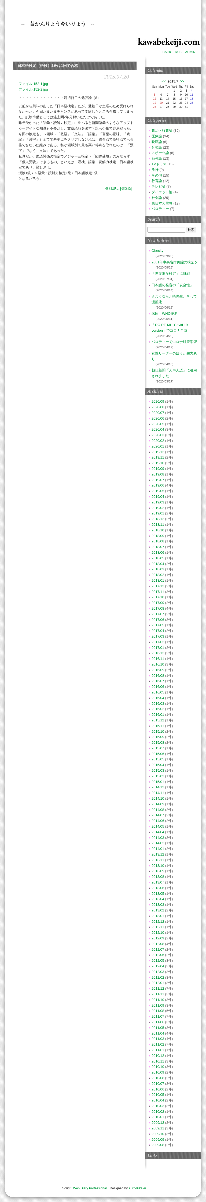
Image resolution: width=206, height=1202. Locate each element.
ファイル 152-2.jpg (33, 89)
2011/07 (158, 1016)
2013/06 (158, 888)
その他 (157, 175)
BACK (167, 52)
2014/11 (158, 793)
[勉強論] (126, 189)
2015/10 (158, 731)
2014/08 (158, 810)
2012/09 (158, 938)
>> (182, 81)
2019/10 (158, 463)
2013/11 (158, 860)
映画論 (157, 142)
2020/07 (158, 413)
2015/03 (158, 770)
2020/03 (158, 435)
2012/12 (158, 922)
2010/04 (158, 1100)
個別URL (112, 189)
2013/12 (158, 854)
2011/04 (158, 1033)
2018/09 (158, 536)
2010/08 (158, 1078)
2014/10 (158, 798)
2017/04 (158, 631)
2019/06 (158, 485)
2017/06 (158, 620)
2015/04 (158, 765)
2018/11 (158, 525)
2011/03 (158, 1039)
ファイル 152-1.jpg (33, 84)
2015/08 (158, 742)
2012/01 (158, 983)
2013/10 (158, 866)
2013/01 (158, 916)
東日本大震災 (162, 203)
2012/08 (158, 944)
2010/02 (158, 1112)
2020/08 (158, 407)
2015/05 (158, 759)
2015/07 (158, 748)
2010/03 (158, 1106)
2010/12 (158, 1056)
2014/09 (158, 804)
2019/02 (158, 508)
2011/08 (158, 1011)
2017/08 (158, 608)
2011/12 (158, 988)
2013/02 (158, 910)
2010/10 (158, 1067)
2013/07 (158, 882)
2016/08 (158, 676)
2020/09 (158, 401)
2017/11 (158, 592)
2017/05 (158, 625)
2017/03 (158, 636)
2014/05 (158, 826)
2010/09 (158, 1072)
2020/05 (158, 424)
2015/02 (158, 776)
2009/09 (158, 1139)
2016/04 (158, 698)
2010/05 (158, 1095)
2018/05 (158, 558)
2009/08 (158, 1145)
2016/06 (158, 687)
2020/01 (158, 446)
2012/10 (158, 933)
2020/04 (158, 429)
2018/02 (158, 575)
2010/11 (158, 1061)
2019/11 (158, 457)
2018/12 (158, 519)
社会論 (157, 198)
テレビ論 (158, 186)
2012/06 (158, 955)
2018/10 (158, 530)
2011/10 (158, 1000)
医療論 (157, 136)
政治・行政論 (162, 130)
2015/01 (158, 782)
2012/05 (158, 960)
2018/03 (158, 569)
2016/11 (158, 659)
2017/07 (158, 614)
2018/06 (158, 552)
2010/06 (158, 1089)
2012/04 (158, 966)
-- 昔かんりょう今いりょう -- (57, 24)
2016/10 (158, 664)
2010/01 (158, 1117)
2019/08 (158, 474)
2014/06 (158, 821)
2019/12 (158, 452)
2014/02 (158, 843)
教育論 (157, 181)
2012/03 (158, 972)
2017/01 (158, 648)
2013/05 (158, 894)
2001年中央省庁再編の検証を (175, 262)
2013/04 (158, 899)
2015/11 (158, 726)
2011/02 (158, 1044)
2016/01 (158, 715)
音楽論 (157, 147)
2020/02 (158, 441)
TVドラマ (159, 164)
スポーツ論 (160, 153)
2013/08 (158, 877)
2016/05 (158, 692)
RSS (178, 52)
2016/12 (158, 653)
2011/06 (158, 1022)
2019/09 (158, 469)
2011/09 (158, 1005)
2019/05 (158, 491)
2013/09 (158, 871)
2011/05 (158, 1028)
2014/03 (158, 838)
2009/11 (158, 1128)
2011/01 (158, 1050)
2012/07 (158, 949)
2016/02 (158, 709)
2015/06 (158, 754)
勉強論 (157, 158)
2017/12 (158, 586)
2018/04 (158, 564)
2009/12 (158, 1123)
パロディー (160, 209)
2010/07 (158, 1084)
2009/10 (158, 1134)
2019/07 (158, 480)
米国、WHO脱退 (165, 314)
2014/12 (158, 787)
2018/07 (158, 547)
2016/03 (158, 704)
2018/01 (158, 580)
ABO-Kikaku (137, 1188)
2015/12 (158, 720)
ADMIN (190, 52)
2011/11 (158, 994)
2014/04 (158, 832)
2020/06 (158, 418)
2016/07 (158, 681)
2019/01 (158, 513)
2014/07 (158, 815)
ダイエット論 (162, 192)
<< (163, 81)
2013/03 (158, 905)
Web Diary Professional (90, 1188)
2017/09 (158, 603)
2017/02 (158, 642)
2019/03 (158, 502)
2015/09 (158, 737)
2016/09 (158, 670)
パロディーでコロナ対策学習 (174, 342)
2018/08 (158, 541)
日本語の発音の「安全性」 (172, 285)
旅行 (155, 170)
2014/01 (158, 849)
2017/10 (158, 597)
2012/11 (158, 927)
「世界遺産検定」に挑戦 (171, 273)
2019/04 (158, 497)
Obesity (157, 251)
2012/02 (158, 977)
